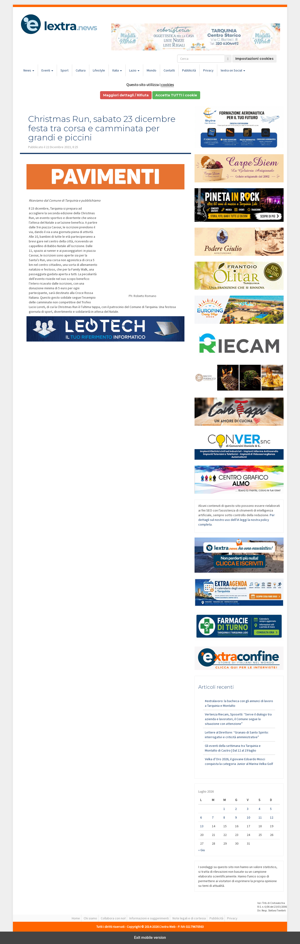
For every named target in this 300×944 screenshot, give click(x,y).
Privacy (208, 70)
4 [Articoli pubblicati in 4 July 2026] (259, 809)
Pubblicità (189, 70)
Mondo (151, 70)
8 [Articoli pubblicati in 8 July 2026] (224, 817)
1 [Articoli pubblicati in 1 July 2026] (224, 809)
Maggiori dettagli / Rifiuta (126, 95)
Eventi (47, 70)
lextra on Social (233, 70)
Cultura (81, 70)
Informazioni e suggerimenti (149, 918)
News (28, 70)
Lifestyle (99, 70)
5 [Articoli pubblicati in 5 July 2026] (271, 809)
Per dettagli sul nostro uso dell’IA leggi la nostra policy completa (236, 520)
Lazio (134, 70)
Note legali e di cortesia (189, 918)
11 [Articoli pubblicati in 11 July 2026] (260, 817)
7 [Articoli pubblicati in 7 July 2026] (213, 817)
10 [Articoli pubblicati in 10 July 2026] (248, 817)
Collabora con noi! (113, 918)
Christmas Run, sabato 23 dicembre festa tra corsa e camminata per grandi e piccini (102, 128)
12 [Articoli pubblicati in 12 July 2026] (271, 817)
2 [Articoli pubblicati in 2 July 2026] (236, 809)
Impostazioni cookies (254, 58)
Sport (64, 70)
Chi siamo (90, 918)
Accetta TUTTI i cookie (176, 95)
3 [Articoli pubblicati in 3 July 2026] (247, 809)
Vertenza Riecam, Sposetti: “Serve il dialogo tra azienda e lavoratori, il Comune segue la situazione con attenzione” (238, 719)
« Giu (201, 850)
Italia (117, 70)
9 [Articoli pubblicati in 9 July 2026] (236, 817)
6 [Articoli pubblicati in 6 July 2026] (201, 817)
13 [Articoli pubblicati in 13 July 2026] (201, 826)
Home (76, 918)
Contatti (169, 70)
